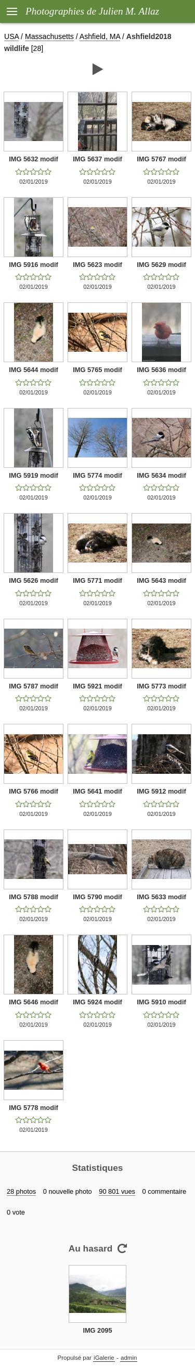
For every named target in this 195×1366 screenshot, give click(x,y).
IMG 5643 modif (161, 580)
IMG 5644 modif (33, 370)
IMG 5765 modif (97, 370)
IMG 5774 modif (97, 475)
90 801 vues (117, 1191)
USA (11, 36)
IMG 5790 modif (97, 897)
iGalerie (104, 1358)
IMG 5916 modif (33, 265)
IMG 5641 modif (97, 791)
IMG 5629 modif (161, 265)
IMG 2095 (97, 1330)
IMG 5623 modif (97, 265)
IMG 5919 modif (33, 475)
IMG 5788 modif (33, 897)
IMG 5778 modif (33, 1108)
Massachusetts (49, 36)
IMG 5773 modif (161, 686)
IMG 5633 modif (161, 897)
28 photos (21, 1191)
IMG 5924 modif (97, 1002)
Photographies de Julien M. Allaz (92, 11)
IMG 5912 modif (161, 791)
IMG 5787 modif (33, 686)
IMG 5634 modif (161, 475)
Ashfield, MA (100, 36)
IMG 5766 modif (33, 791)
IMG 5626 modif (33, 580)
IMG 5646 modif (33, 1002)
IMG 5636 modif (161, 370)
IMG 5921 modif (97, 686)
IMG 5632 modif (33, 159)
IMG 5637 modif (97, 159)
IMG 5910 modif (161, 1002)
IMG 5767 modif (161, 159)
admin (129, 1358)
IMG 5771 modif (97, 580)
